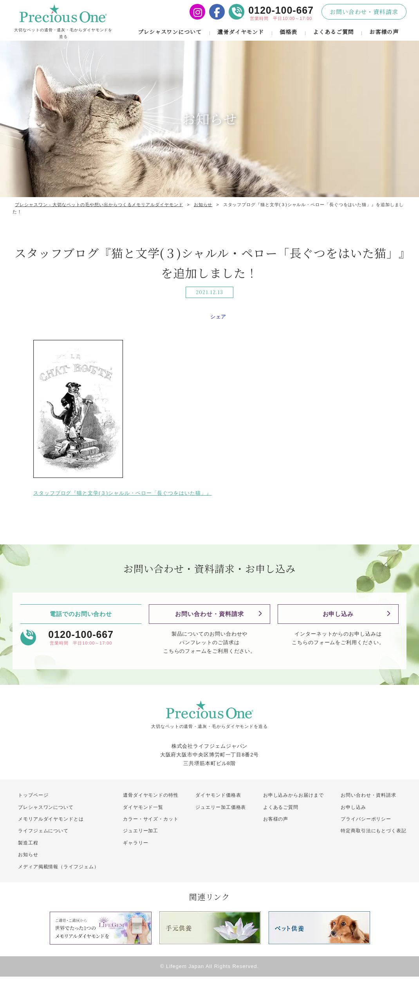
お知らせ (28, 864)
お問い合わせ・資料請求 (364, 11)
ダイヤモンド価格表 (218, 804)
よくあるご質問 (333, 36)
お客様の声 (384, 36)
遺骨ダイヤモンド (240, 36)
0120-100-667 (281, 10)
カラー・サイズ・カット (151, 828)
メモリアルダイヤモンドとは (51, 828)
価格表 (288, 36)
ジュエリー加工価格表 (220, 816)
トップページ (33, 804)
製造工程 (28, 852)
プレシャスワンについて (170, 36)
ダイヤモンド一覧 (143, 816)
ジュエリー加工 (140, 840)
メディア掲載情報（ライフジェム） (62, 875)
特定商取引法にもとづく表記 (373, 840)
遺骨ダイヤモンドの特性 (151, 804)
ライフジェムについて (43, 840)
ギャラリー (135, 852)
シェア (218, 326)
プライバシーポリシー (366, 828)
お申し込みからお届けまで (293, 804)
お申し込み (338, 623)
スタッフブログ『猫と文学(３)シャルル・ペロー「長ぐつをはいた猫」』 (122, 502)
